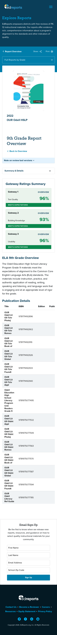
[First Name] (28, 548)
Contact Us (11, 607)
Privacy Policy (45, 611)
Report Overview (13, 51)
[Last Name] (28, 555)
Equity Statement (26, 611)
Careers (46, 607)
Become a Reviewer (29, 607)
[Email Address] (28, 563)
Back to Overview (18, 151)
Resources (10, 611)
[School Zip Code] (28, 570)
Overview (43, 192)
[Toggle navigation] (50, 7)
